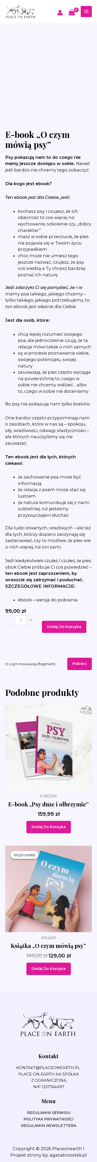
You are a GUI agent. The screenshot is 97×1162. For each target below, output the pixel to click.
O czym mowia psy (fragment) (30, 664)
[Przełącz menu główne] (86, 11)
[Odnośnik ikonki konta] (60, 12)
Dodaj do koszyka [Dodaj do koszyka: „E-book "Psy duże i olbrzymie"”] (49, 827)
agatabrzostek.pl (68, 1155)
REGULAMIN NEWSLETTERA (48, 1125)
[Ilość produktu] (20, 620)
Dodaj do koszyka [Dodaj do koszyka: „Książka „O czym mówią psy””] (49, 969)
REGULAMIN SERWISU (48, 1112)
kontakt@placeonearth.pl (48, 1067)
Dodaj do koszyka (64, 627)
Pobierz (79, 664)
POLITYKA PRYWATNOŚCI (49, 1119)
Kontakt (48, 1056)
